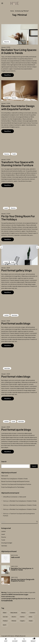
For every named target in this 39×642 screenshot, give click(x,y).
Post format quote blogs (16, 429)
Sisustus (3, 537)
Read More (7, 75)
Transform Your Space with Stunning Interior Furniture (16, 484)
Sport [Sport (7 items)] (4, 625)
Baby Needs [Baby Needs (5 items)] (14, 612)
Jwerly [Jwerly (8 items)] (30, 616)
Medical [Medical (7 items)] (5, 620)
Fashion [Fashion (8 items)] (22, 616)
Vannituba (4, 545)
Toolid (3, 540)
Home (12, 11)
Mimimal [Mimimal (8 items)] (14, 620)
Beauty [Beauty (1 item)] (23, 612)
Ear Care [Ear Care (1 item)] (5, 616)
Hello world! (4, 475)
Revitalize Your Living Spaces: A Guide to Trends (14, 478)
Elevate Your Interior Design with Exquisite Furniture (15, 481)
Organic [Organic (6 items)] (22, 620)
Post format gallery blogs (16, 270)
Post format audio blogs (15, 323)
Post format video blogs (15, 376)
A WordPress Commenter (10, 497)
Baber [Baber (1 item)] (4, 612)
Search (3, 461)
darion (12, 636)
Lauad (3, 534)
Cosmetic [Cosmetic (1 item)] (32, 612)
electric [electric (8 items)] (14, 616)
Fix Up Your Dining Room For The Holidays (12, 487)
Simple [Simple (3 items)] (30, 620)
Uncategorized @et (6, 543)
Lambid (3, 531)
